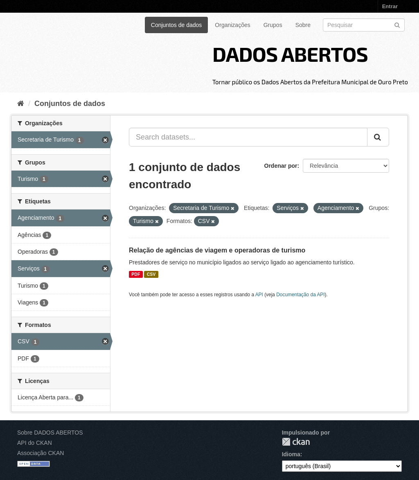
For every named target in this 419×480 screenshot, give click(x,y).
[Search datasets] (364, 25)
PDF (135, 274)
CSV (151, 274)
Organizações (232, 25)
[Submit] (397, 24)
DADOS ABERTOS (290, 53)
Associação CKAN (40, 453)
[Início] (20, 103)
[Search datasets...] (248, 137)
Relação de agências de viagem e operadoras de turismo (217, 250)
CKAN (296, 441)
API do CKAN (34, 442)
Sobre (303, 25)
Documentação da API (300, 294)
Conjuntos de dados (176, 25)
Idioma (291, 454)
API (259, 294)
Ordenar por (280, 165)
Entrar (390, 6)
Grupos (273, 25)
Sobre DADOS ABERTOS (50, 432)
